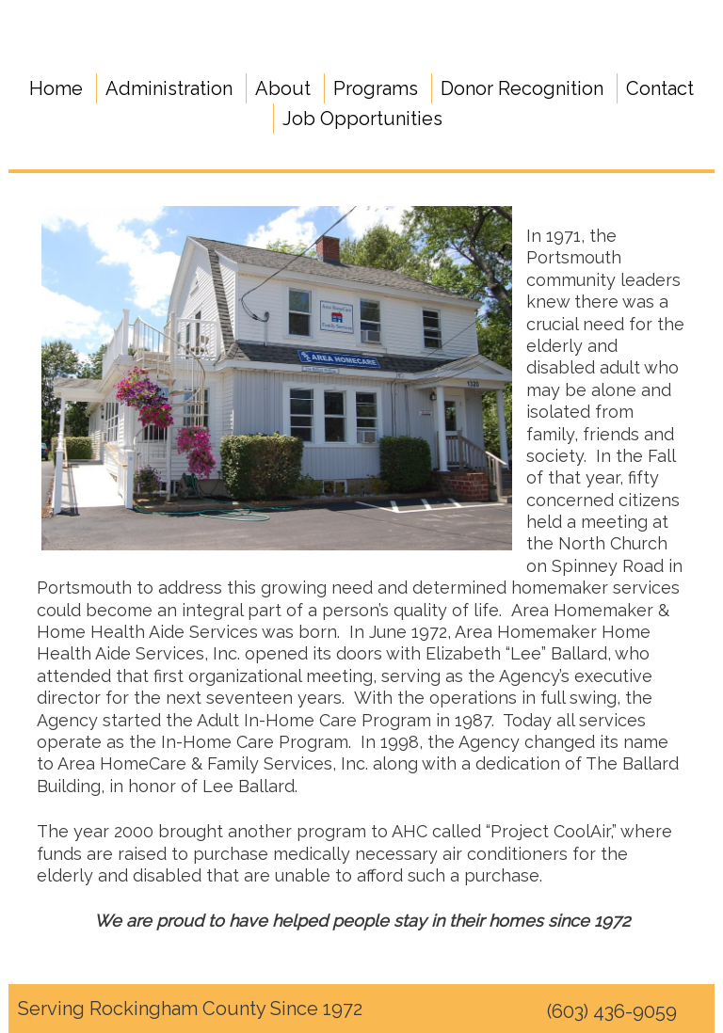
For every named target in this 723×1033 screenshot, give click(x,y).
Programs (375, 88)
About (283, 88)
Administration (169, 88)
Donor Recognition (522, 88)
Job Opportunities (362, 118)
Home (56, 88)
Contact (660, 88)
